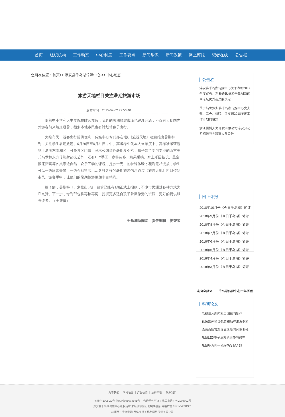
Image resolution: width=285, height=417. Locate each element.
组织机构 (58, 55)
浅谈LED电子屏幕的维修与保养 (223, 337)
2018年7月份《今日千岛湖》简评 (224, 233)
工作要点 (127, 55)
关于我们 (113, 392)
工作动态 (81, 55)
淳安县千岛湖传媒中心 (82, 75)
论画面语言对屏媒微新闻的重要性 (225, 329)
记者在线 (220, 55)
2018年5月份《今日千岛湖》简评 (224, 250)
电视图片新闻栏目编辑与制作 (222, 313)
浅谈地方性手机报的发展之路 (222, 345)
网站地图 (128, 392)
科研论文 (210, 304)
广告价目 (142, 392)
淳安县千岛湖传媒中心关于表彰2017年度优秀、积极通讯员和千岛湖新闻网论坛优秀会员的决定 (225, 93)
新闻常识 (150, 55)
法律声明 (156, 392)
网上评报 (197, 55)
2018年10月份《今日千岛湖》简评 (225, 207)
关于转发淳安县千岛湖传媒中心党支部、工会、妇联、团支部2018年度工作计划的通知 (225, 113)
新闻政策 (174, 55)
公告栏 (241, 55)
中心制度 (104, 55)
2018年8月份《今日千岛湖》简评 (224, 224)
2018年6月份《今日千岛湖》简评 (224, 241)
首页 (39, 55)
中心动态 (114, 75)
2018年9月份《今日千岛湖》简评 (224, 216)
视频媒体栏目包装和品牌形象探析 (225, 321)
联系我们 (171, 392)
